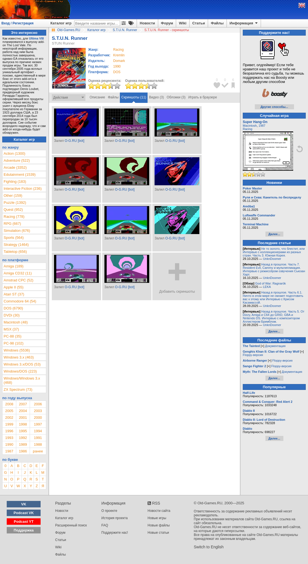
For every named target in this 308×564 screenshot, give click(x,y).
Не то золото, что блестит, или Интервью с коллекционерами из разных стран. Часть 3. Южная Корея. (274, 252)
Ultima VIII (36, 38)
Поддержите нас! (114, 533)
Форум (167, 23)
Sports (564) (14, 237)
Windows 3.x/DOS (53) (22, 364)
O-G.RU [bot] (74, 141)
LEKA (267, 286)
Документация (275, 346)
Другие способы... (274, 106)
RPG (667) (12, 223)
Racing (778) (14, 216)
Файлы (217, 23)
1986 (23, 451)
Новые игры (157, 518)
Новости (147, 23)
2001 (23, 417)
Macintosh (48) (16, 322)
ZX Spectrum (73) (18, 389)
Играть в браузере (202, 97)
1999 (9, 424)
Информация (244, 23)
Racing (247, 129)
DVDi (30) (12, 315)
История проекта (114, 518)
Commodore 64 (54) (20, 301)
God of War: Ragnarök (270, 283)
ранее (38, 451)
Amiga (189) (14, 266)
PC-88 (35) (13, 336)
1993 (9, 438)
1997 (38, 424)
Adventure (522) (17, 160)
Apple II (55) (14, 287)
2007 (23, 404)
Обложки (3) (176, 97)
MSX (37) (11, 329)
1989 (23, 444)
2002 (9, 417)
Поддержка (24, 530)
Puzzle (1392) (15, 202)
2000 (38, 417)
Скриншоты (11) (133, 97)
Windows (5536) (17, 350)
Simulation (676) (17, 230)
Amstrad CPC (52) (18, 280)
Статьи (198, 23)
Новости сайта (159, 511)
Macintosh (250, 125)
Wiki (182, 23)
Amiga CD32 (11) (18, 273)
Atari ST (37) (14, 294)
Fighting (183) (15, 181)
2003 (38, 411)
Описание (97, 97)
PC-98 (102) (14, 343)
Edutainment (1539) (20, 174)
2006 (38, 404)
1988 (38, 444)
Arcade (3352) (15, 167)
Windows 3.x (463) (19, 357)
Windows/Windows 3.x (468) (22, 380)
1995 (23, 431)
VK (23, 504)
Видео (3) (156, 97)
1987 (9, 451)
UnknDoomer (272, 258)
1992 (23, 438)
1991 (38, 438)
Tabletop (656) (15, 251)
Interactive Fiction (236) (23, 188)
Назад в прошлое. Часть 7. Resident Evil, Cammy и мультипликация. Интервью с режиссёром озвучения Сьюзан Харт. (274, 269)
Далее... (274, 234)
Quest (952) (13, 209)
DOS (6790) (13, 308)
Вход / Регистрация (17, 23)
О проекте (109, 511)
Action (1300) (14, 153)
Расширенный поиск (71, 525)
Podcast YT (24, 521)
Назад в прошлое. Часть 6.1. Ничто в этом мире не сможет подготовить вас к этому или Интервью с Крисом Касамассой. (273, 297)
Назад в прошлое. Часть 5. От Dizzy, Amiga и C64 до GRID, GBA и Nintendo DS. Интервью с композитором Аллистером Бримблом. (273, 316)
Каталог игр (60, 23)
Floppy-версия (253, 355)
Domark (119, 61)
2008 (9, 404)
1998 (23, 424)
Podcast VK (23, 513)
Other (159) (13, 195)
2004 (23, 411)
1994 (38, 431)
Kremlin (119, 55)
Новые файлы (159, 525)
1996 (9, 431)
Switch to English (209, 547)
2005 (9, 411)
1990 (117, 66)
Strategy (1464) (16, 244)
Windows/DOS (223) (20, 371)
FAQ (104, 525)
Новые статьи (158, 533)
